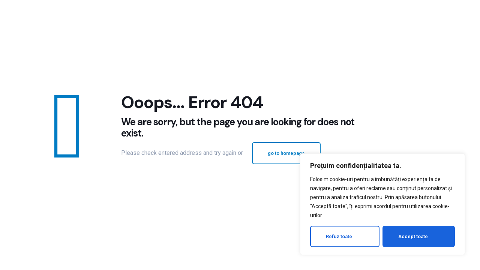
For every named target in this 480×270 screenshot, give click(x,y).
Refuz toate (339, 236)
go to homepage (286, 153)
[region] (382, 204)
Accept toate (413, 236)
